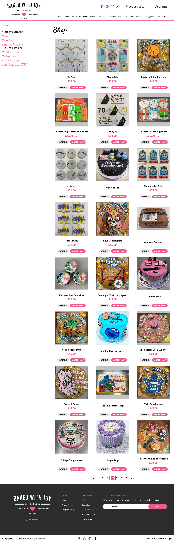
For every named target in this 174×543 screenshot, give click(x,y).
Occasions (83, 16)
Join (157, 506)
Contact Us (161, 16)
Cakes (92, 16)
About (60, 16)
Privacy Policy (67, 505)
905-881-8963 (135, 7)
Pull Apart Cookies (133, 16)
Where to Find (71, 16)
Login (64, 500)
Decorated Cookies (115, 16)
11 (117, 478)
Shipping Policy (68, 510)
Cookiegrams (148, 16)
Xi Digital (168, 539)
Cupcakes (101, 16)
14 (127, 478)
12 (122, 478)
